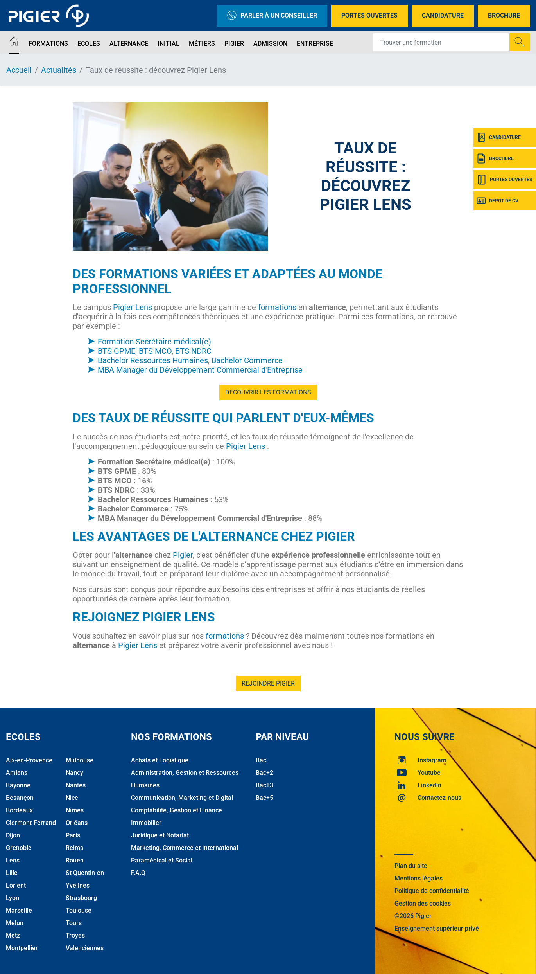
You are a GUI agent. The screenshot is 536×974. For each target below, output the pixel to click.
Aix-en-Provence (29, 760)
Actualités (58, 70)
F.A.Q (138, 873)
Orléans (77, 822)
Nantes (76, 785)
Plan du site (410, 866)
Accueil (19, 70)
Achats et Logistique (159, 760)
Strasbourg (81, 898)
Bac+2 (264, 772)
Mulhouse (79, 760)
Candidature (443, 15)
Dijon (13, 835)
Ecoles (88, 43)
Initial (168, 43)
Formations (48, 43)
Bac (261, 760)
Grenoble (19, 848)
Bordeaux (19, 810)
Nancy (74, 772)
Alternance (128, 43)
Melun (14, 923)
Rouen (75, 860)
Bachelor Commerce (247, 360)
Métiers (202, 43)
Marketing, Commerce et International (184, 848)
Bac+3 (264, 785)
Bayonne (18, 785)
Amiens (16, 772)
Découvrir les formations (268, 392)
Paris (73, 835)
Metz (13, 935)
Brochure (504, 15)
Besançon (20, 797)
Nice (72, 797)
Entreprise (315, 43)
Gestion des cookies (422, 903)
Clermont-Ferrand (31, 822)
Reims (74, 848)
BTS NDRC (193, 351)
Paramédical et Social (161, 860)
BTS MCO (155, 351)
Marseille (19, 910)
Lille (12, 873)
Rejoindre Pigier (268, 683)
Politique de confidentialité (431, 891)
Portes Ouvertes (369, 15)
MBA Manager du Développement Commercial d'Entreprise (200, 369)
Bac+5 (264, 797)
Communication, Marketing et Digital (182, 797)
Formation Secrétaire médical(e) (154, 341)
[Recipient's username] (441, 42)
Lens (13, 860)
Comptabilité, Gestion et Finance (176, 810)
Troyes (75, 935)
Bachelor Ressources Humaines (153, 360)
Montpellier (22, 948)
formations (277, 307)
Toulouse (78, 910)
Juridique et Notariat (160, 835)
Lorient (16, 885)
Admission (270, 43)
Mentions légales (418, 878)
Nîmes (75, 810)
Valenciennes (85, 948)
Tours (74, 923)
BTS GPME (116, 351)
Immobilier (146, 822)
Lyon (12, 898)
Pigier (234, 43)
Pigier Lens (132, 307)
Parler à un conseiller (272, 16)
